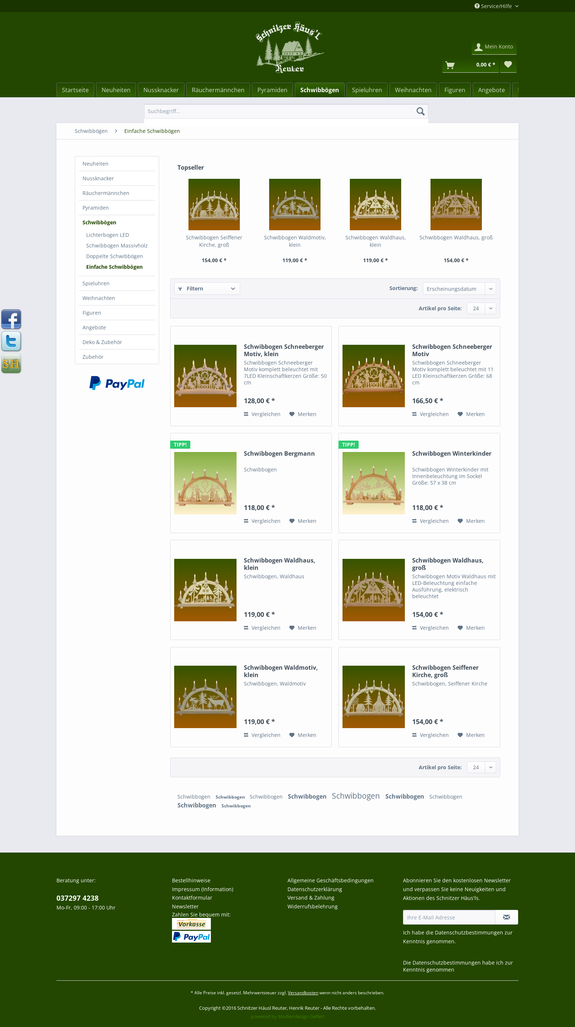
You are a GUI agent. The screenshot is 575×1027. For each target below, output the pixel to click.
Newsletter (185, 906)
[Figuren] (454, 90)
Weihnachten (99, 297)
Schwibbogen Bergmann (279, 454)
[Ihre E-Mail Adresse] (449, 917)
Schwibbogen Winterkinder (451, 454)
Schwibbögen (99, 222)
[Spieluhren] (367, 90)
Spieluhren (96, 283)
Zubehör (93, 356)
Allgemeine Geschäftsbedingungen (331, 880)
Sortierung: (403, 288)
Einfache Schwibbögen (114, 266)
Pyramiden (96, 207)
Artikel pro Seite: (440, 308)
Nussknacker (98, 178)
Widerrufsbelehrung (313, 906)
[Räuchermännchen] (218, 90)
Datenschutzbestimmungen (469, 932)
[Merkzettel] (508, 65)
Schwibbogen (194, 796)
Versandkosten (303, 993)
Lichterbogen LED (107, 234)
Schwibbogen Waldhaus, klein (375, 241)
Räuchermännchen (106, 192)
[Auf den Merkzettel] (302, 414)
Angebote (94, 327)
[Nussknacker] (161, 90)
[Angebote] (491, 90)
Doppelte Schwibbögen (114, 256)
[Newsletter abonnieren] (506, 917)
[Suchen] (420, 111)
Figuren (92, 312)
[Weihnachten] (413, 90)
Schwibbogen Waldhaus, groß (456, 237)
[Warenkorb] (470, 65)
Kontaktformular (192, 897)
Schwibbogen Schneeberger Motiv (452, 350)
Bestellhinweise (191, 880)
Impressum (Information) (202, 889)
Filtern (190, 288)
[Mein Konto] (494, 47)
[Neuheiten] (116, 90)
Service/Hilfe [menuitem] (494, 6)
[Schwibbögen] (319, 90)
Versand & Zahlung (311, 897)
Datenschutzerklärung (315, 889)
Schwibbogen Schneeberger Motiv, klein (284, 350)
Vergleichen (262, 414)
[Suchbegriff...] (286, 111)
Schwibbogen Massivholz (117, 245)
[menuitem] (286, 115)
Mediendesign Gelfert (301, 1016)
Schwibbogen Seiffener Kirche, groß (214, 241)
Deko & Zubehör (102, 342)
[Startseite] (75, 90)
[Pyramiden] (272, 90)
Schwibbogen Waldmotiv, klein (295, 241)
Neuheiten (96, 163)
